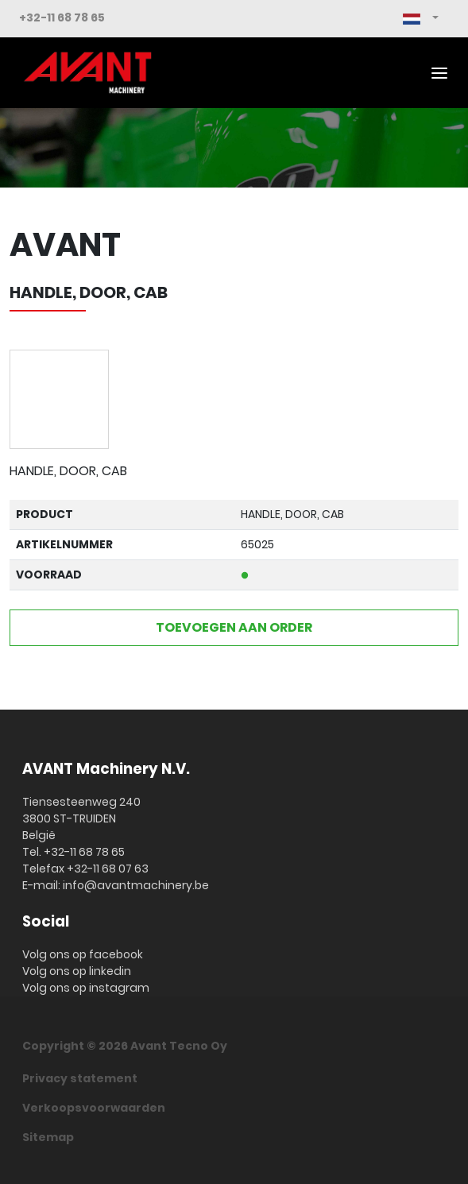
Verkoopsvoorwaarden (93, 1108)
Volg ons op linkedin (76, 971)
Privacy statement (79, 1078)
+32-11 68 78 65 (62, 17)
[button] (421, 18)
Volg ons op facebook (82, 954)
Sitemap (48, 1137)
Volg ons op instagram (85, 988)
